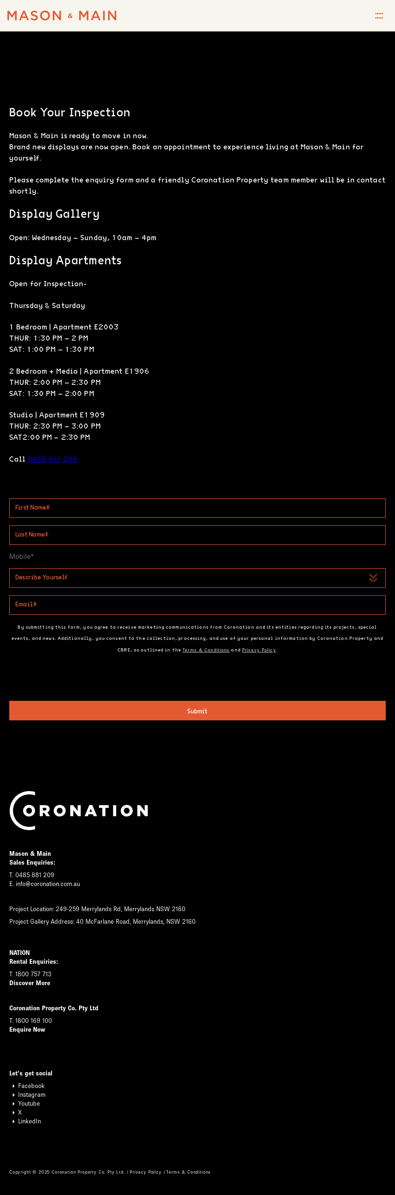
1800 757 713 (33, 975)
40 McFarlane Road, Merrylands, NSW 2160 (136, 922)
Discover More (29, 983)
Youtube (24, 1104)
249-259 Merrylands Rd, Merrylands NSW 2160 (120, 909)
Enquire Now (27, 1030)
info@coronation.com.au (48, 884)
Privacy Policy (259, 649)
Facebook (27, 1086)
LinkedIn (25, 1122)
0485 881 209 (53, 459)
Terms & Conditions (206, 649)
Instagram (27, 1095)
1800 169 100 (33, 1021)
